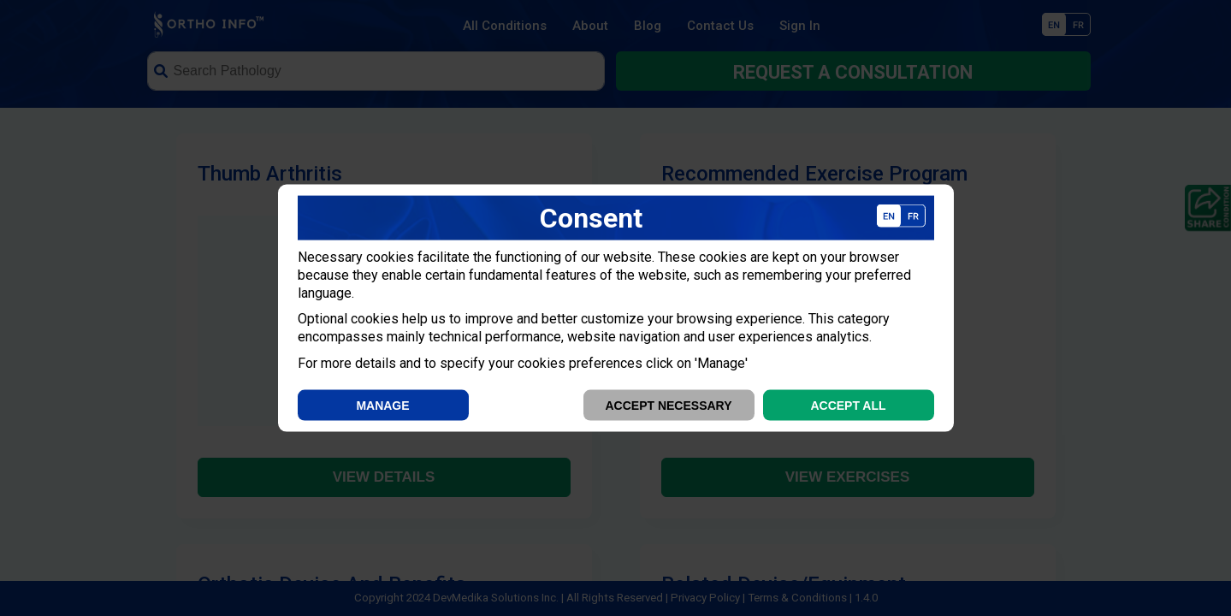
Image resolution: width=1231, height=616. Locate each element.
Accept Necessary (668, 405)
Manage (382, 405)
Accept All (847, 405)
